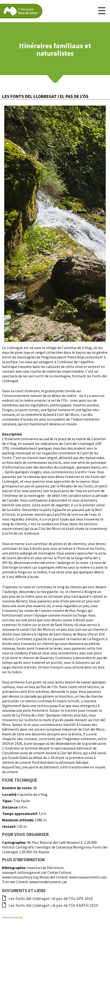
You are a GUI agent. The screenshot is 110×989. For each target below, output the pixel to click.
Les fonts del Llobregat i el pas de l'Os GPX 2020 (47, 898)
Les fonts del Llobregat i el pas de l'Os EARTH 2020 (50, 905)
